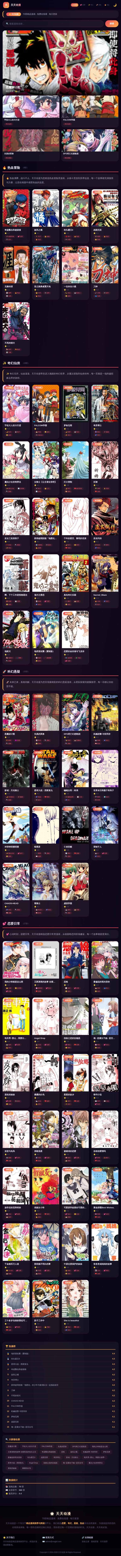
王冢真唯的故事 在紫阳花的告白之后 (22, 1452)
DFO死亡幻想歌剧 (79, 1446)
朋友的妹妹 (12, 1468)
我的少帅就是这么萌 (100, 1446)
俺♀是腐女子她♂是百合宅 (73, 1463)
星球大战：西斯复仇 (15, 1463)
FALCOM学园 (47, 1446)
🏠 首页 (69, 5)
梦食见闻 (106, 1452)
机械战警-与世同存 (90, 1452)
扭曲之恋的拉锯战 (50, 1463)
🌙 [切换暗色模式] (115, 5)
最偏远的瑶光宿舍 (15, 1457)
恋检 (63, 1452)
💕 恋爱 (78, 5)
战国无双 (44, 1457)
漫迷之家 (85, 1541)
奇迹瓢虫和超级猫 (49, 1452)
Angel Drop (33, 1463)
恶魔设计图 (12, 1446)
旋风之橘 (73, 1452)
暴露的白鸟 (26, 1468)
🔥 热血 (106, 5)
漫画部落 (94, 1541)
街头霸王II (31, 1457)
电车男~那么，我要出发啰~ (94, 1457)
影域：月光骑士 (72, 1457)
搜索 (112, 23)
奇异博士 (57, 1457)
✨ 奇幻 (88, 5)
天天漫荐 (104, 1541)
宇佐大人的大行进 (29, 1446)
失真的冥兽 (62, 1446)
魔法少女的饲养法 (96, 1463)
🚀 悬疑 (97, 5)
